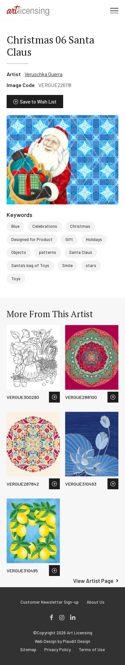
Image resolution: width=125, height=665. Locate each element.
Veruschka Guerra (43, 74)
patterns (47, 252)
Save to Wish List (38, 102)
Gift (69, 239)
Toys (16, 278)
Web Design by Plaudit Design (62, 641)
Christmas (80, 226)
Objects (18, 252)
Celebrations (44, 226)
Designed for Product (32, 239)
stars (91, 265)
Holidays (94, 239)
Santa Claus (80, 252)
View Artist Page (93, 580)
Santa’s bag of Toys (30, 265)
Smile (67, 265)
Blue (15, 226)
